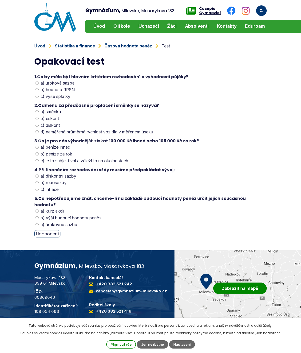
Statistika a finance (75, 45)
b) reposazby (51, 182)
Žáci (172, 26)
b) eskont (47, 118)
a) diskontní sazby (56, 176)
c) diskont (48, 125)
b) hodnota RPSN (55, 89)
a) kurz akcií (50, 211)
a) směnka (48, 111)
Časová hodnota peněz (128, 45)
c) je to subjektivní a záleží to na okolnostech (82, 160)
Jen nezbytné (152, 344)
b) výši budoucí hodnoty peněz (69, 217)
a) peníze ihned (53, 147)
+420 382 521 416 (113, 311)
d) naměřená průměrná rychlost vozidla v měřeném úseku (94, 131)
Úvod (99, 26)
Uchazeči (149, 26)
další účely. (263, 325)
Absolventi (197, 26)
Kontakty (227, 26)
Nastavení (182, 344)
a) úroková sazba (55, 83)
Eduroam (255, 26)
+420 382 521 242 (114, 284)
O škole (121, 26)
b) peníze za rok (54, 153)
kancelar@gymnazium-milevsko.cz (131, 291)
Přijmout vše (121, 344)
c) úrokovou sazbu (56, 224)
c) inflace (47, 189)
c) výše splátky (53, 96)
